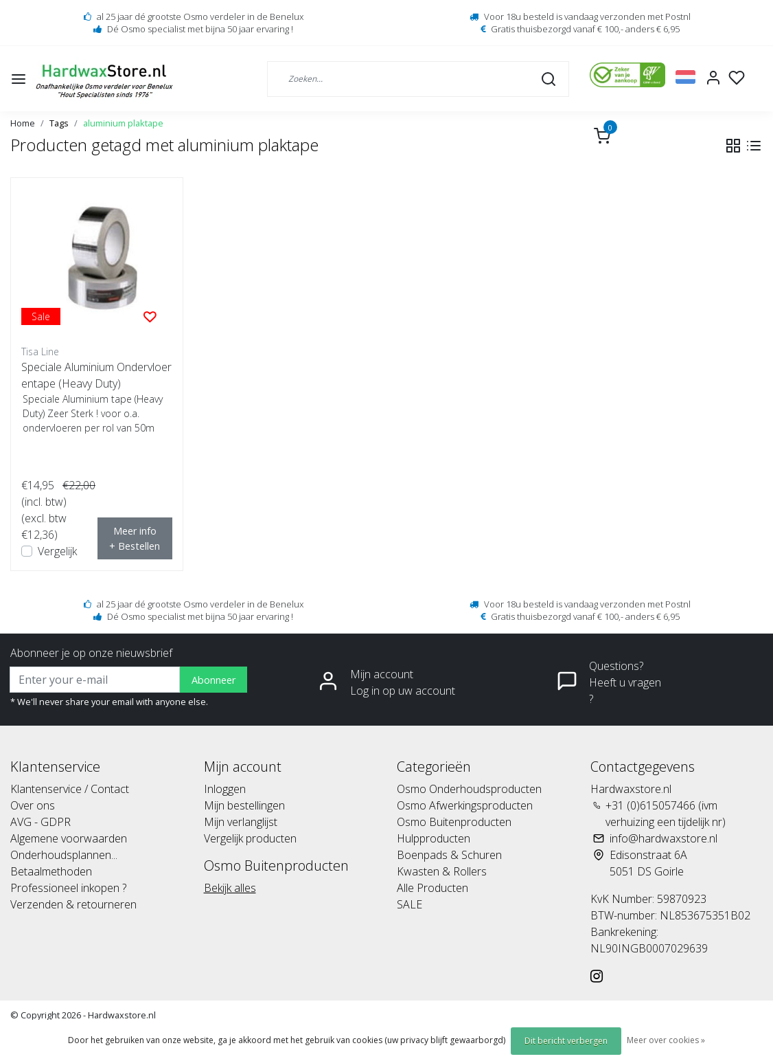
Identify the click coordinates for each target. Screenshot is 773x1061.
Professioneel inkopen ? (68, 887)
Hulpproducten (433, 838)
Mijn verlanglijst (240, 821)
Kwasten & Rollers (442, 871)
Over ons (32, 805)
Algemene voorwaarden (68, 838)
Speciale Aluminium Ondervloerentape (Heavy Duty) (96, 375)
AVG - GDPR (40, 821)
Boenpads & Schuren (449, 854)
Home (22, 123)
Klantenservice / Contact (69, 788)
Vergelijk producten (250, 838)
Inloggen (225, 788)
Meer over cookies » (666, 1040)
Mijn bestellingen (244, 805)
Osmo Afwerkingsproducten (465, 805)
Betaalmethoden (51, 871)
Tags (59, 123)
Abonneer (213, 679)
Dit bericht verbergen (566, 1041)
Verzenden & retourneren (73, 904)
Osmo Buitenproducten (454, 821)
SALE (409, 904)
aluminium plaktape (123, 123)
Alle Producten (432, 887)
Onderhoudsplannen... (63, 854)
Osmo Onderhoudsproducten (469, 788)
